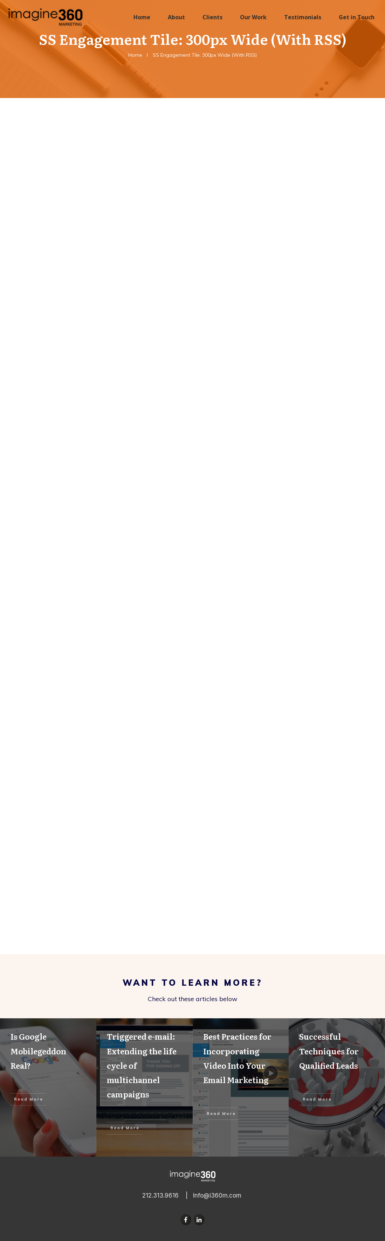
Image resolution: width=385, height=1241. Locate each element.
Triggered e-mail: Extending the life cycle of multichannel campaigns (144, 1087)
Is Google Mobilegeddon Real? (48, 1087)
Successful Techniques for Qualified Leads (337, 1087)
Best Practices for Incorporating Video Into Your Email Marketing (241, 1087)
